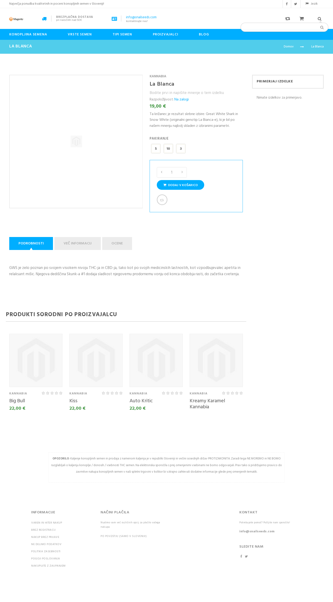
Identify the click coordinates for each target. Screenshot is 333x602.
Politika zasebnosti (46, 551)
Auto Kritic (141, 401)
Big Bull (17, 401)
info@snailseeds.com (257, 531)
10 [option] (168, 149)
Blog (204, 34)
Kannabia (158, 76)
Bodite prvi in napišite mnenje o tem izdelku (187, 93)
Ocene (117, 243)
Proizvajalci (165, 34)
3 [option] (181, 149)
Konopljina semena (28, 34)
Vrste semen (80, 34)
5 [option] (156, 149)
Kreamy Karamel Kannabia (207, 404)
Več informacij (78, 243)
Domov (289, 46)
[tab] (31, 243)
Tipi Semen (122, 34)
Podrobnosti (31, 243)
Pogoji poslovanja (45, 558)
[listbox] (196, 149)
